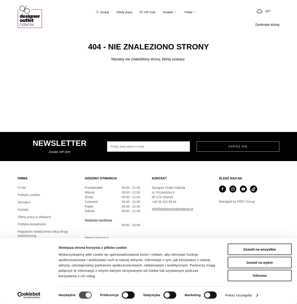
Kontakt (23, 209)
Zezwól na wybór (259, 262)
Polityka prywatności (32, 224)
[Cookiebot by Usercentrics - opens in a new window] (29, 295)
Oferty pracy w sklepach (34, 217)
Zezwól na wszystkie (259, 249)
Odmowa (259, 275)
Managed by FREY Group (237, 201)
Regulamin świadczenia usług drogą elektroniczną (43, 234)
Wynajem (24, 202)
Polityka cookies (29, 195)
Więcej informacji (96, 238)
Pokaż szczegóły (238, 295)
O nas (22, 187)
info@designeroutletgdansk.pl (172, 209)
